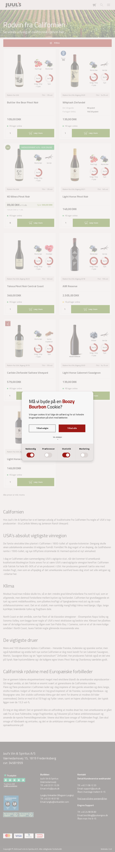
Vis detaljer (57, 438)
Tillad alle (72, 428)
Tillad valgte (42, 428)
